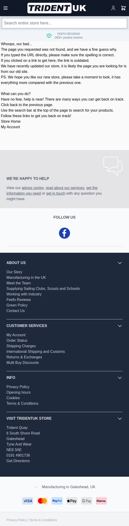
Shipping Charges (21, 346)
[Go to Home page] (57, 8)
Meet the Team (18, 283)
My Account (10, 127)
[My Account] (113, 8)
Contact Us (15, 311)
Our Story (14, 272)
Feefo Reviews (18, 300)
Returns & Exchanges (24, 357)
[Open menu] (5, 8)
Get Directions (18, 461)
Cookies (13, 398)
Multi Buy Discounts (22, 363)
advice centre (33, 188)
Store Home (11, 121)
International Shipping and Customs (35, 352)
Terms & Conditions (22, 403)
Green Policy (17, 305)
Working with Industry (24, 294)
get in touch (55, 193)
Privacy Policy (17, 387)
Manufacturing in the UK (26, 277)
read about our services (65, 188)
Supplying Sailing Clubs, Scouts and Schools (43, 289)
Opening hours (18, 392)
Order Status (16, 340)
